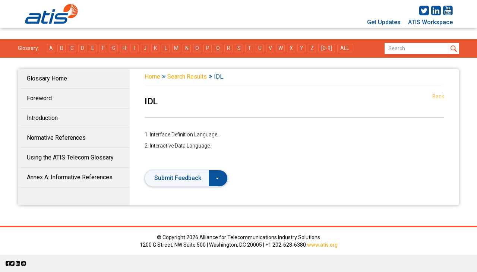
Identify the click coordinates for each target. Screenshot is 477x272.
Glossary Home (47, 78)
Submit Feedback (186, 177)
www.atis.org (322, 245)
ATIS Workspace (430, 22)
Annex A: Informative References (70, 177)
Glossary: (28, 48)
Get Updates (384, 22)
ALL (344, 48)
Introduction (42, 117)
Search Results (187, 76)
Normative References (56, 137)
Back (438, 96)
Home (152, 76)
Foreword (39, 98)
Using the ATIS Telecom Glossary (70, 157)
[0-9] (326, 48)
